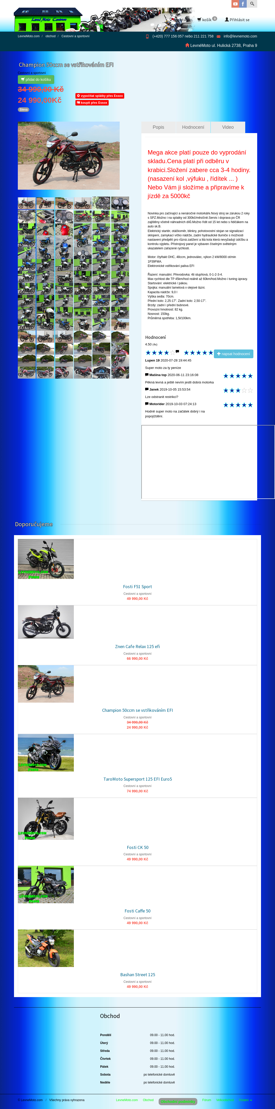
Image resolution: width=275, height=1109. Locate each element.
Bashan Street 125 (137, 974)
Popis (158, 127)
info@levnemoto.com (240, 36)
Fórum (206, 1100)
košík (207, 19)
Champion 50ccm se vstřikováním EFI (137, 710)
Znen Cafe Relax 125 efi (137, 646)
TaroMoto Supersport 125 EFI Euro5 (137, 779)
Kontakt (179, 19)
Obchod (148, 1100)
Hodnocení (193, 127)
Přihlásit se (237, 19)
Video (228, 127)
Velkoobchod (225, 1100)
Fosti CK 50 (137, 847)
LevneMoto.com (127, 1100)
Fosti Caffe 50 (137, 911)
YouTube (235, 4)
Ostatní (245, 1100)
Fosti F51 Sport (137, 586)
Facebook (243, 4)
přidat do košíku (36, 80)
